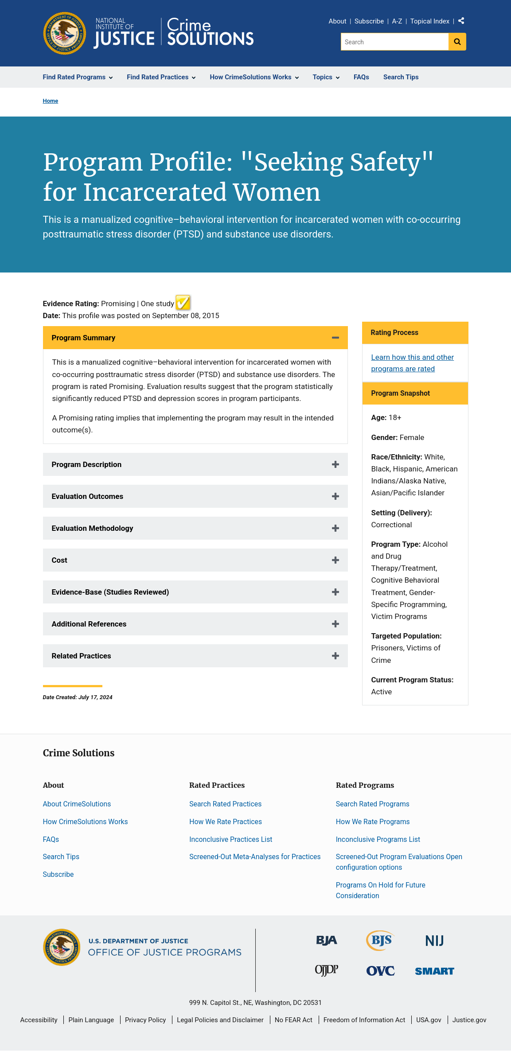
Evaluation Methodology (92, 528)
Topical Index (429, 21)
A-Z (397, 21)
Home (51, 100)
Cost (59, 560)
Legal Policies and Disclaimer (220, 1020)
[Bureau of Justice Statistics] (380, 947)
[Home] (174, 33)
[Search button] (457, 42)
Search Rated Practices (225, 804)
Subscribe (369, 21)
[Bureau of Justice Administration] (326, 936)
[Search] (395, 42)
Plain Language (91, 1020)
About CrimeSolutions (77, 804)
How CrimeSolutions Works (85, 821)
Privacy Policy (145, 1020)
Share (464, 22)
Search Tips (61, 856)
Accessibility (39, 1020)
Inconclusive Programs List (378, 839)
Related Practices (81, 655)
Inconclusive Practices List (230, 839)
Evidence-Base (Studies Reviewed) (110, 592)
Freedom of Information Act (365, 1020)
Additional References (89, 623)
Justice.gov (469, 1020)
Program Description (87, 464)
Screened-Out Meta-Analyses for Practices (255, 856)
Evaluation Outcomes (88, 496)
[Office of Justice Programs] (64, 33)
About (338, 21)
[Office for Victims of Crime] (381, 970)
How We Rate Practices (225, 821)
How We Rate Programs (373, 821)
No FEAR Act (293, 1020)
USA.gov (428, 1020)
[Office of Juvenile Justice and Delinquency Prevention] (326, 973)
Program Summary (84, 337)
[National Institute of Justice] (435, 937)
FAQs (51, 839)
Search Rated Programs (373, 804)
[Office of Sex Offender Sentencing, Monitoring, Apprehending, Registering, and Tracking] (434, 969)
